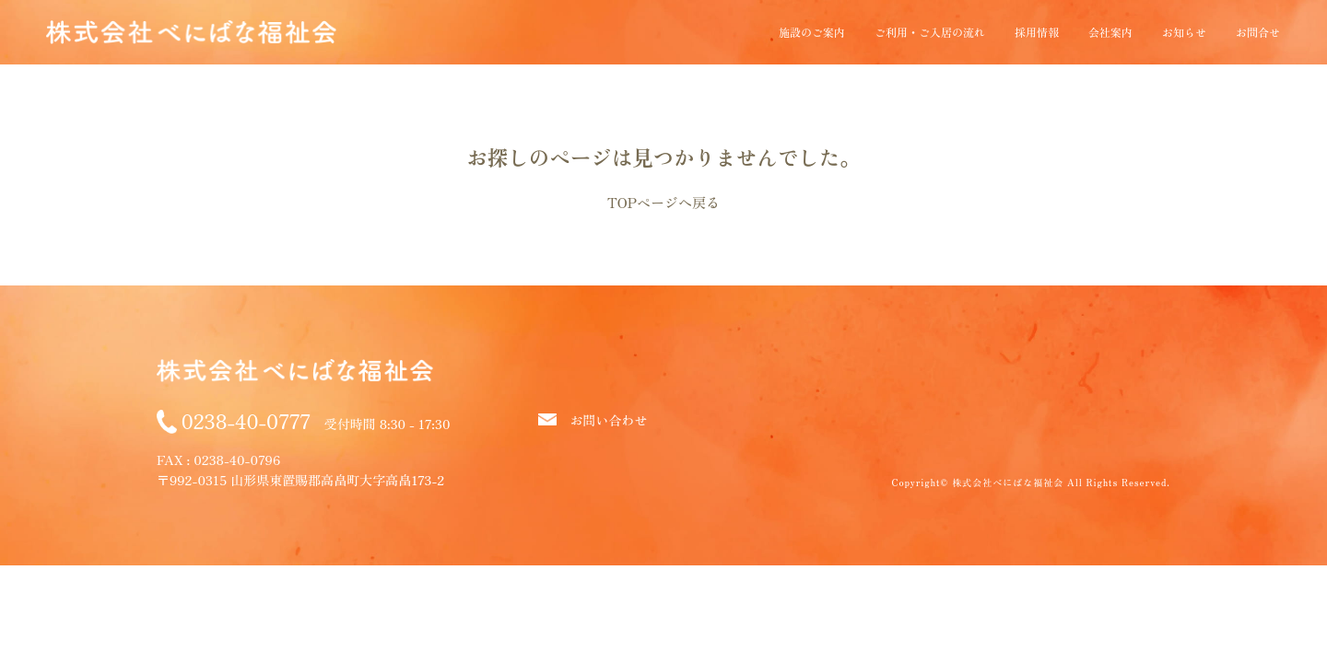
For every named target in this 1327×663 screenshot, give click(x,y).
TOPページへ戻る (663, 202)
